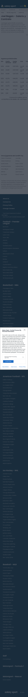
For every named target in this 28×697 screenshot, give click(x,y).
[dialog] (14, 348)
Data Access (14, 366)
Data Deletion (5, 366)
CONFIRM (8, 361)
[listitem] (14, 357)
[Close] (25, 330)
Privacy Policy (22, 366)
